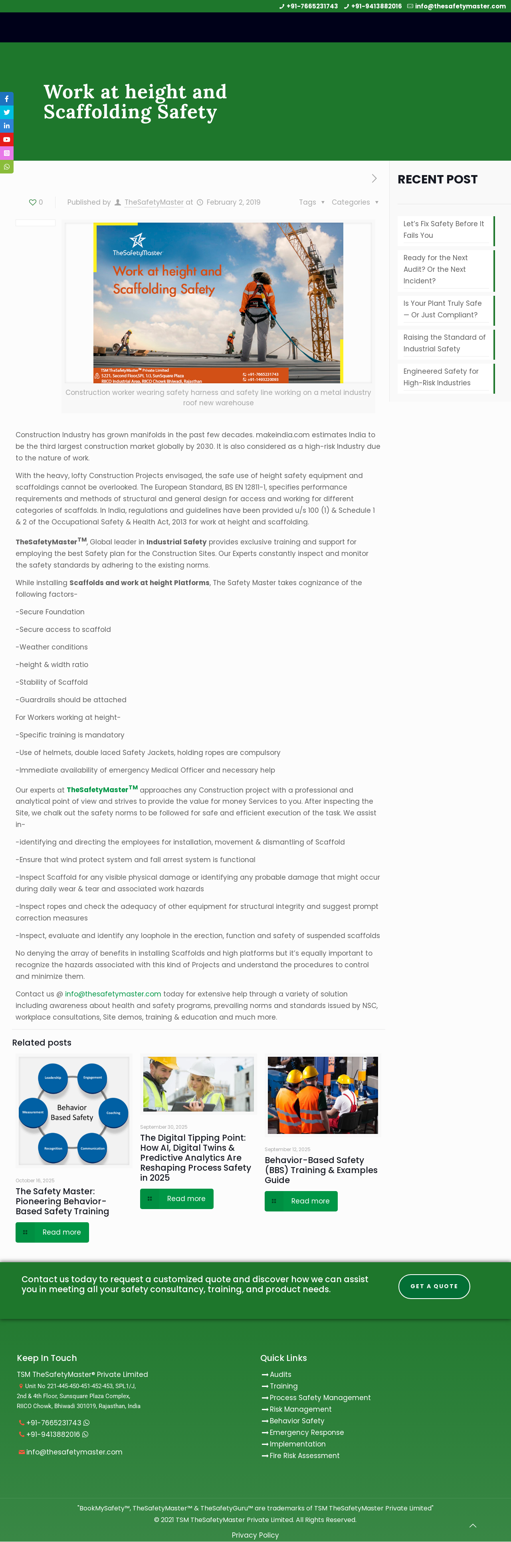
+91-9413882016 (376, 6)
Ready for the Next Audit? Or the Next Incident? (436, 269)
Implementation (298, 1444)
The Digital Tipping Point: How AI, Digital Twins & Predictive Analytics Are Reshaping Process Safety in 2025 (195, 1157)
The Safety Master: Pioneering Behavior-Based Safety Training (62, 1201)
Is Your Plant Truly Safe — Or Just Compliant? (443, 309)
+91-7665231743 (312, 6)
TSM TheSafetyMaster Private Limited (233, 1520)
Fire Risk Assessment (305, 1456)
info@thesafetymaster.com (460, 6)
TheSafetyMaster (154, 202)
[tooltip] (7, 99)
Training (284, 1386)
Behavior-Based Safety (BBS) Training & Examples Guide (321, 1170)
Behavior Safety (297, 1421)
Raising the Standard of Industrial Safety (445, 343)
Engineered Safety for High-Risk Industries (441, 377)
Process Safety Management (320, 1398)
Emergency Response (307, 1433)
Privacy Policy (255, 1535)
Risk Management (301, 1409)
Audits (275, 1375)
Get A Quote (434, 1286)
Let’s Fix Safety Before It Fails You (444, 229)
